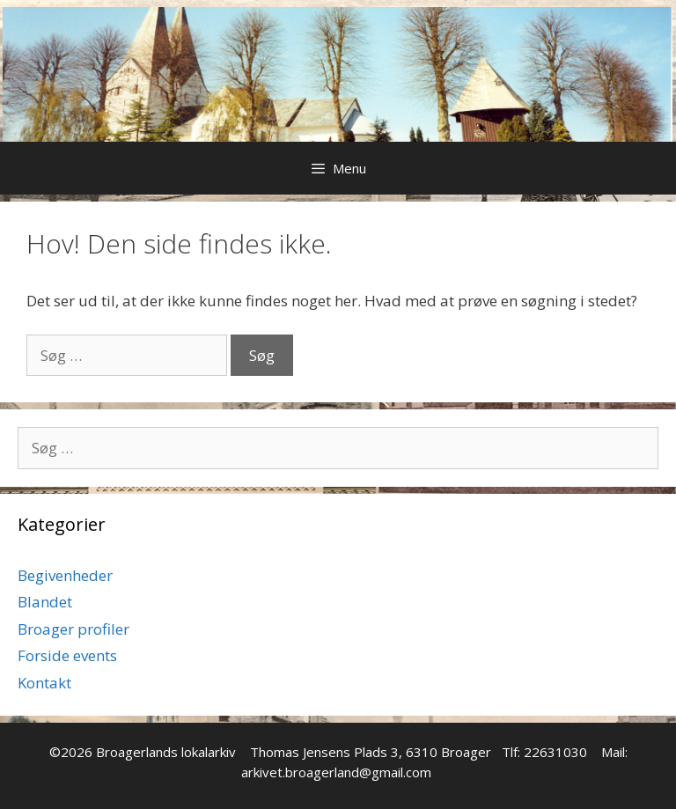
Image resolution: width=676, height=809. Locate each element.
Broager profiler (73, 629)
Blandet (45, 602)
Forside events (67, 655)
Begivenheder (65, 575)
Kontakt (44, 683)
